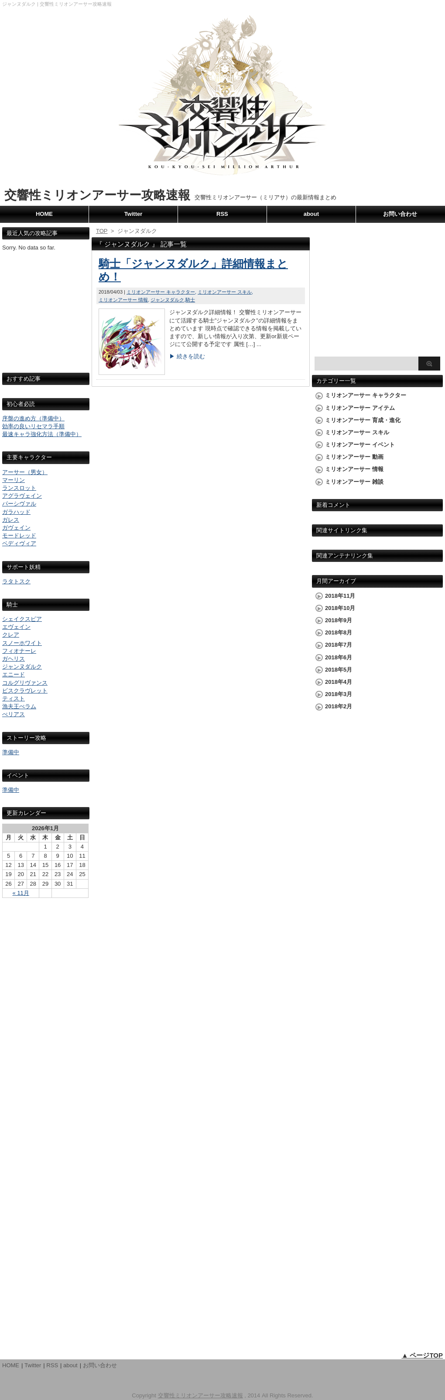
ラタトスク (16, 581)
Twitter (133, 214)
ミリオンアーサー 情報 (123, 299)
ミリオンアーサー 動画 (354, 457)
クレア (10, 634)
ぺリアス (13, 714)
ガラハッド (16, 512)
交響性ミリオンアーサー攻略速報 (97, 195)
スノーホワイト (22, 643)
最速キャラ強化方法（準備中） (42, 434)
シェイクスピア (22, 619)
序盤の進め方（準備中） (33, 418)
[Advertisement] (45, 320)
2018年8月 (338, 632)
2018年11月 (340, 596)
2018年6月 (338, 657)
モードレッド (19, 535)
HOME (44, 214)
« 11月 (21, 893)
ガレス (10, 519)
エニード (13, 674)
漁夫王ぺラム (19, 706)
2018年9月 (338, 620)
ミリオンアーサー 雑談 (354, 481)
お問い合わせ (400, 214)
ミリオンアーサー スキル (225, 292)
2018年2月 (338, 706)
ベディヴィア (19, 543)
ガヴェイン (16, 527)
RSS (222, 214)
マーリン (13, 480)
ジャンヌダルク (22, 666)
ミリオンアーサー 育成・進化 (362, 420)
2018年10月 (340, 608)
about (311, 214)
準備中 (10, 752)
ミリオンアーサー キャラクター (161, 292)
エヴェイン (16, 627)
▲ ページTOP (422, 1355)
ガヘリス (13, 658)
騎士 (190, 299)
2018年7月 (338, 644)
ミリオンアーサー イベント (360, 444)
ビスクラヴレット (25, 690)
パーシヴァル (19, 503)
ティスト (13, 698)
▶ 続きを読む (187, 356)
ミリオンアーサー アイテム (360, 408)
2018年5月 (338, 669)
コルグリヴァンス (25, 682)
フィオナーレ (19, 651)
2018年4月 (338, 682)
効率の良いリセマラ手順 (33, 426)
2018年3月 (338, 694)
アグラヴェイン (22, 495)
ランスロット (19, 488)
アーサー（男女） (25, 472)
